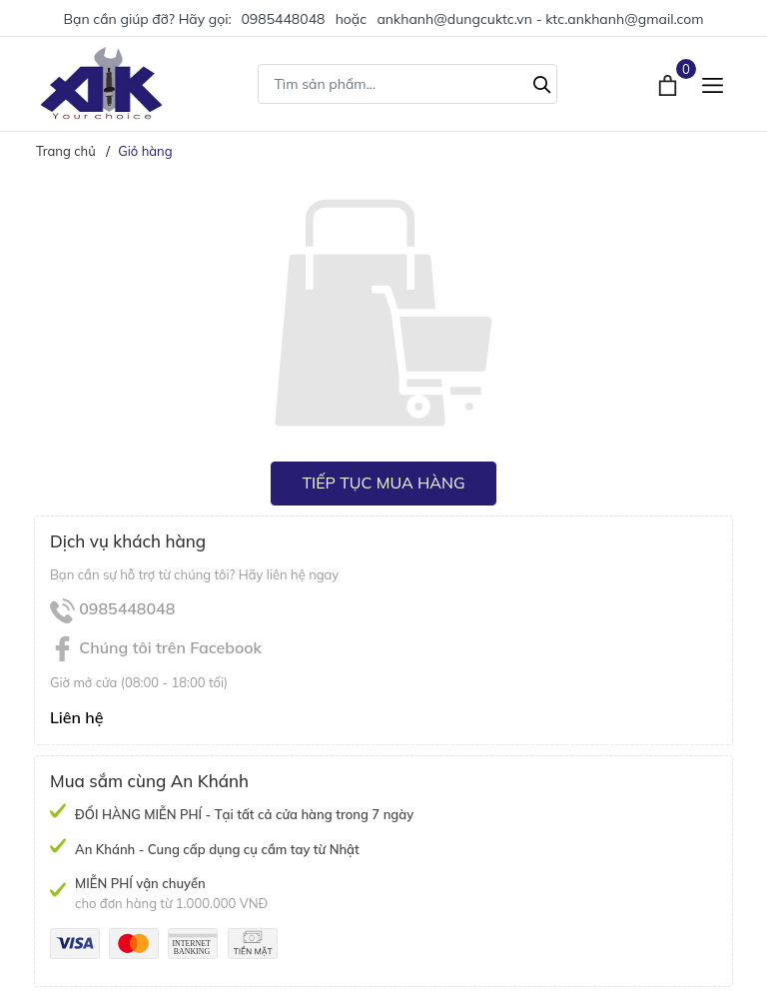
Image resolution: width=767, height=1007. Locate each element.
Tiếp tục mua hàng (383, 483)
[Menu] (712, 83)
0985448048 (283, 19)
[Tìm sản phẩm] (407, 84)
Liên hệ (77, 717)
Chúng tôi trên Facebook (156, 647)
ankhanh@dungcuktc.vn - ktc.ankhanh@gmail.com (540, 19)
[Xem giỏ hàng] (669, 83)
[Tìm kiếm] (542, 82)
